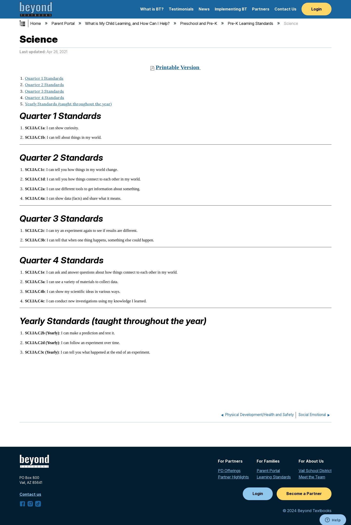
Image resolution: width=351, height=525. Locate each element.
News (204, 9)
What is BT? (152, 9)
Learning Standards (274, 477)
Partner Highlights (233, 477)
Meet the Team (312, 477)
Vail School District (315, 470)
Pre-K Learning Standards (251, 23)
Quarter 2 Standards (44, 84)
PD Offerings (229, 470)
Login (316, 9)
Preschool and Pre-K (199, 23)
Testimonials (181, 9)
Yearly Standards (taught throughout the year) (68, 103)
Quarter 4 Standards (44, 97)
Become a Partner (304, 493)
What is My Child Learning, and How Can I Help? (128, 23)
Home (36, 23)
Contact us (30, 494)
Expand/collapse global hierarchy (25, 23)
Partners (260, 9)
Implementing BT (231, 9)
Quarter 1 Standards (44, 78)
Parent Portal (63, 23)
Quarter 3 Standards (44, 91)
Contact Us (285, 9)
